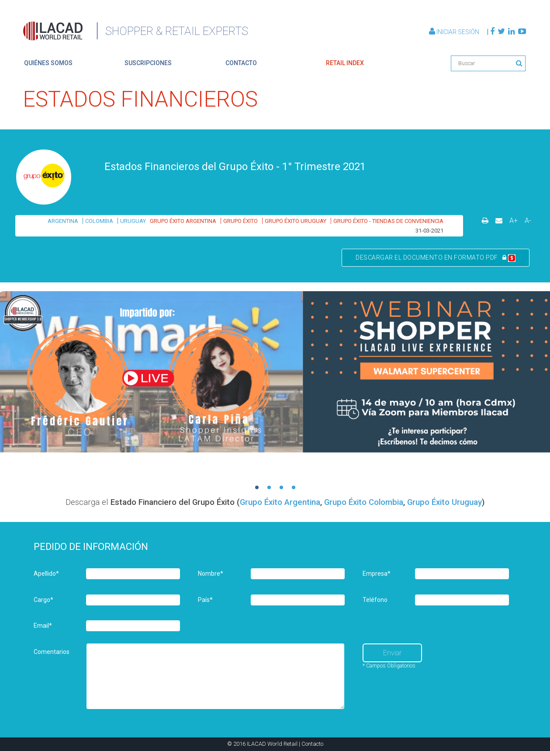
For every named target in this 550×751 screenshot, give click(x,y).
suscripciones (148, 62)
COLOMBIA (99, 221)
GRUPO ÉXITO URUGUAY (295, 221)
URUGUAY (133, 221)
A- (528, 220)
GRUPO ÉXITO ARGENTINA (183, 221)
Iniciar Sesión (455, 31)
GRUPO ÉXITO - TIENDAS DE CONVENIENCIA (388, 221)
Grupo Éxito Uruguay (444, 502)
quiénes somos (48, 62)
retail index (345, 62)
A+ (513, 220)
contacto (241, 62)
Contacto (312, 744)
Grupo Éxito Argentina (280, 502)
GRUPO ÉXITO (240, 221)
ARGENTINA (63, 221)
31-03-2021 (429, 230)
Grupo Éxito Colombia (363, 502)
